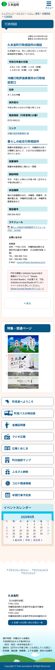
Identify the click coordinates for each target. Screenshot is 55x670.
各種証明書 (19, 425)
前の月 (18, 540)
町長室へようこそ (23, 401)
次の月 (36, 540)
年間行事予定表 (21, 495)
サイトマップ (29, 572)
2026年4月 (27, 517)
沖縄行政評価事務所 (18, 133)
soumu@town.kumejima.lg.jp (31, 262)
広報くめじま (20, 448)
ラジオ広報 (19, 436)
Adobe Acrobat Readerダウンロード (27, 288)
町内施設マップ (21, 460)
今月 (27, 540)
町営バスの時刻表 (24, 413)
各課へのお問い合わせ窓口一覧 (28, 622)
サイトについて (41, 569)
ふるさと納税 (20, 471)
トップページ (7, 13)
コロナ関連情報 (21, 483)
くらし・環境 (33, 13)
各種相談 (46, 13)
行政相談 (8, 16)
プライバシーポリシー (19, 569)
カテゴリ (20, 13)
